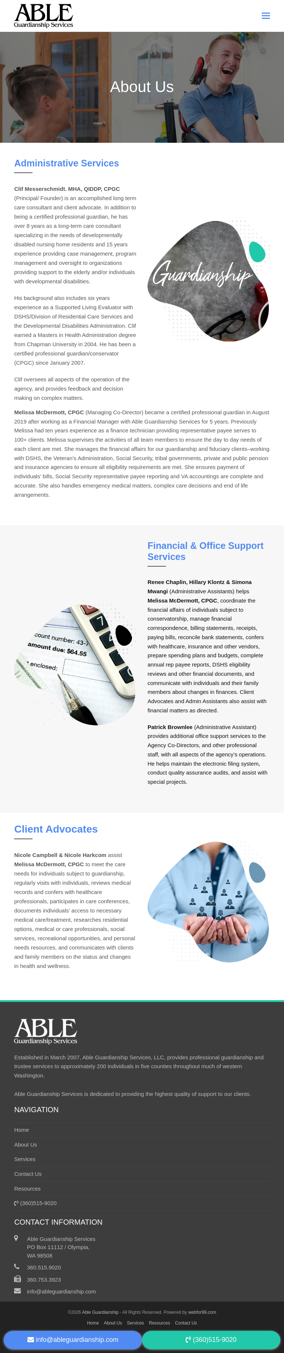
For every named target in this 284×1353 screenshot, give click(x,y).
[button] (266, 15)
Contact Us (27, 1174)
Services (25, 1159)
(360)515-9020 (35, 1203)
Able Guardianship (100, 1312)
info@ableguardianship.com (61, 1291)
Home (21, 1130)
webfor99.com (202, 1312)
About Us (25, 1144)
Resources (27, 1188)
